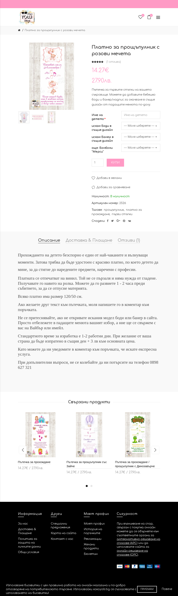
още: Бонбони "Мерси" (102, 149)
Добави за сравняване (113, 187)
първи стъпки (122, 214)
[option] (24, 117)
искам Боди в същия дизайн (102, 127)
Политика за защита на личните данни (29, 542)
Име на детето (98, 117)
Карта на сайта (63, 533)
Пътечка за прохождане (34, 462)
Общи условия (28, 552)
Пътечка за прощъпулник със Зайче (87, 464)
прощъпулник (114, 209)
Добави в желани (109, 178)
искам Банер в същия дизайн (103, 139)
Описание (49, 240)
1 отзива (113, 61)
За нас (23, 523)
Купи (115, 162)
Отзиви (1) (129, 240)
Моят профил (94, 523)
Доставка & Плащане (89, 240)
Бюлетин (91, 553)
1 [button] (87, 486)
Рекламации (92, 538)
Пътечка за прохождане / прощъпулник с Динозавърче (135, 464)
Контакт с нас (62, 538)
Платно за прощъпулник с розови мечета (55, 30)
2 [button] (91, 486)
